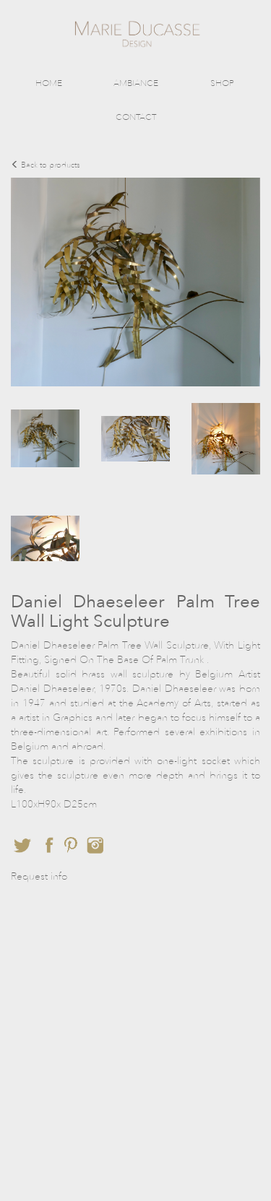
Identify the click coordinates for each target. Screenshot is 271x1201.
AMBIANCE (135, 83)
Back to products (45, 165)
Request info (39, 876)
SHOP (222, 83)
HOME (48, 83)
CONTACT (136, 117)
